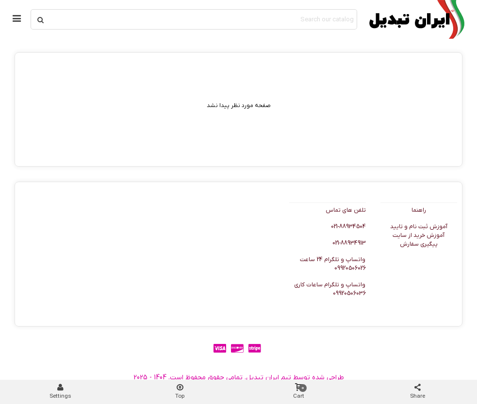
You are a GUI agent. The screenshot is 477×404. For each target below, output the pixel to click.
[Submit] (40, 19)
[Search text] (203, 19)
